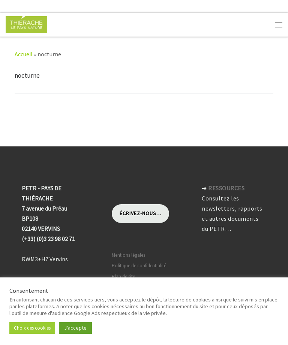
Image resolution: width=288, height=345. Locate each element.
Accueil (24, 54)
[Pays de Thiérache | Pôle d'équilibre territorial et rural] (26, 24)
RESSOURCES (226, 188)
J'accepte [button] (75, 327)
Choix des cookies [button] (32, 328)
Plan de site (123, 276)
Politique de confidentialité (139, 265)
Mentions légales (128, 255)
